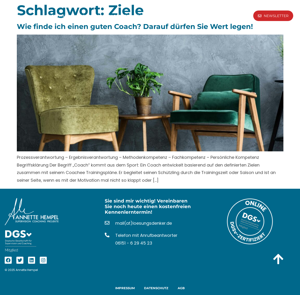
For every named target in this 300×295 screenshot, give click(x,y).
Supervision (61, 16)
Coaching (93, 16)
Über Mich (150, 16)
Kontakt (202, 16)
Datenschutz (156, 288)
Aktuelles (224, 16)
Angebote (121, 16)
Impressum (125, 288)
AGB (181, 288)
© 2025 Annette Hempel (21, 270)
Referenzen (178, 16)
